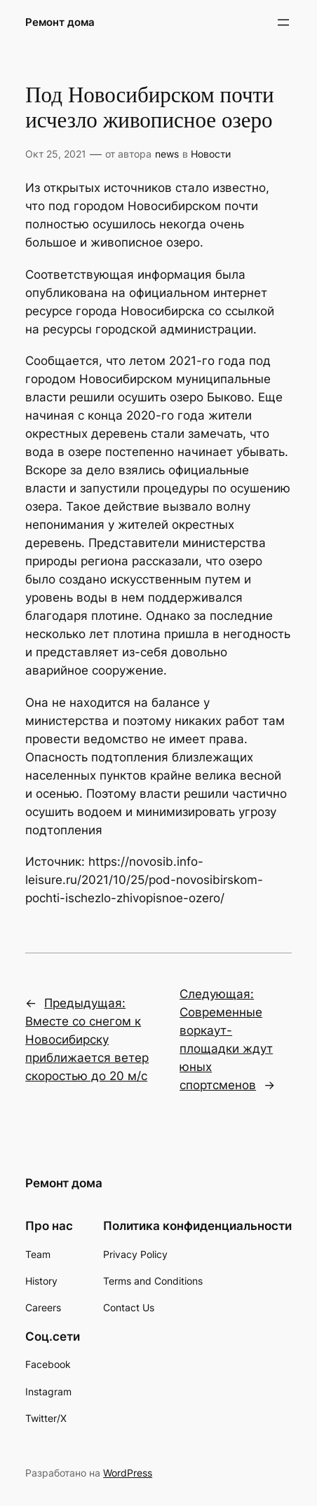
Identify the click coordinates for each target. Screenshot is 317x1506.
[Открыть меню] (283, 22)
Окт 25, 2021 (55, 154)
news (167, 154)
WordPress (127, 1473)
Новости (211, 154)
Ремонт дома (60, 22)
